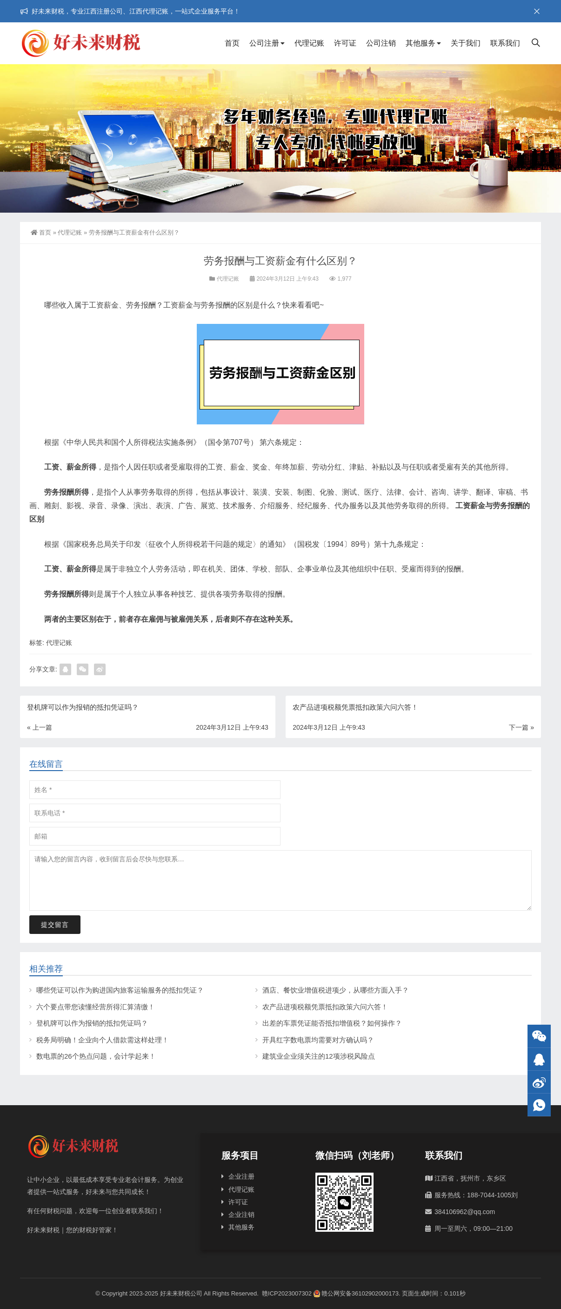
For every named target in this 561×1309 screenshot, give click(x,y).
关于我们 (466, 43)
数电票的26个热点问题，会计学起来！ (96, 1056)
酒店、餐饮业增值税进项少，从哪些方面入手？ (335, 990)
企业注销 (241, 1214)
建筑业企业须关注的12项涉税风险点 (318, 1056)
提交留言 (55, 924)
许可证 (345, 43)
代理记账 (309, 43)
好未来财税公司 (181, 1293)
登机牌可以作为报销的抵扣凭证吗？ (92, 1023)
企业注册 (241, 1176)
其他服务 (420, 43)
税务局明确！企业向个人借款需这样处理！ (102, 1040)
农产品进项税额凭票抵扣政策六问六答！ (325, 1007)
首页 (232, 43)
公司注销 (381, 43)
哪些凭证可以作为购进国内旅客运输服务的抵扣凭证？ (120, 990)
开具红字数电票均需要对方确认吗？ (318, 1040)
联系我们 (505, 43)
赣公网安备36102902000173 (356, 1293)
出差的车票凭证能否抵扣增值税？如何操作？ (332, 1023)
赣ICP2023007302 (287, 1293)
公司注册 (264, 43)
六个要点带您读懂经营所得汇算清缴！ (95, 1007)
